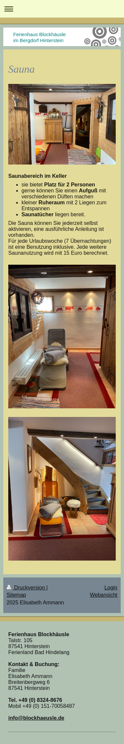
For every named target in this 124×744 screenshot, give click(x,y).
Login (110, 587)
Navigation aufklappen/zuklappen (62, 9)
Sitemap (16, 595)
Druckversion (26, 587)
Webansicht (103, 595)
